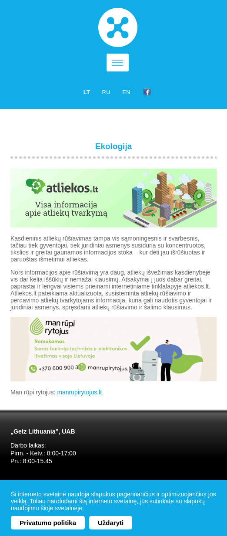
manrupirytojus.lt (79, 392)
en (126, 92)
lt (86, 92)
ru (106, 92)
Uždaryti (111, 522)
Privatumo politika (48, 522)
